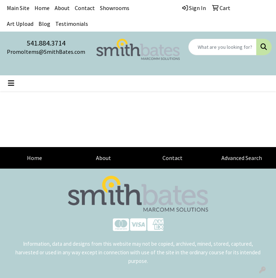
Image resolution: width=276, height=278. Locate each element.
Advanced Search (241, 157)
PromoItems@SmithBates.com (46, 51)
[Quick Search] (222, 47)
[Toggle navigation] (11, 83)
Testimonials (71, 23)
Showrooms (114, 7)
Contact (85, 7)
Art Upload (20, 23)
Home (42, 7)
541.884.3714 (46, 42)
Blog (44, 23)
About (62, 7)
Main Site (18, 7)
